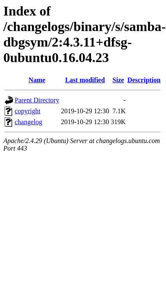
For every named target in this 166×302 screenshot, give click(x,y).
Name (37, 79)
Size (118, 79)
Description (144, 79)
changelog (28, 121)
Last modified (85, 79)
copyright (27, 111)
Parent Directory (37, 100)
